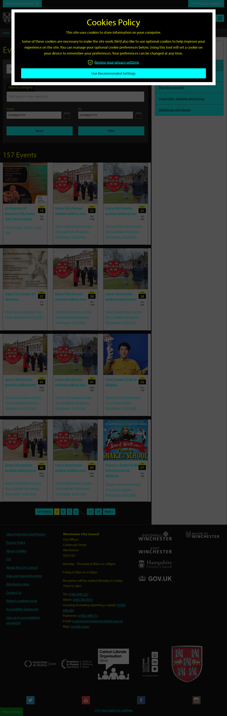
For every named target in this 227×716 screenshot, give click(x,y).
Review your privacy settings (113, 62)
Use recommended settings (113, 73)
